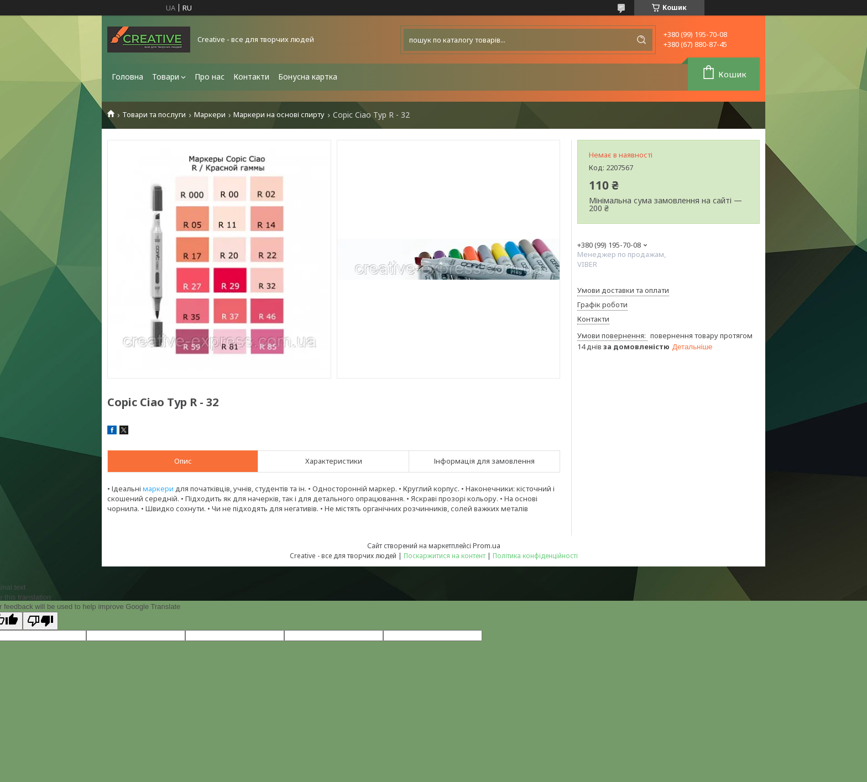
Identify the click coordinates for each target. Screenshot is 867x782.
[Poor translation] (40, 621)
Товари (165, 76)
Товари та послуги (154, 114)
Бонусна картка (307, 76)
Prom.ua (486, 545)
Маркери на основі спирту (279, 114)
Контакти (251, 76)
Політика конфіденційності (535, 555)
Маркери (210, 114)
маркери (158, 489)
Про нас (209, 76)
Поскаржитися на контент (444, 555)
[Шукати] (641, 40)
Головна (127, 76)
